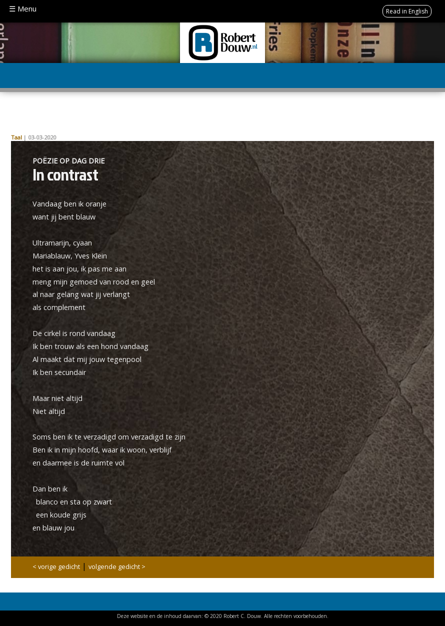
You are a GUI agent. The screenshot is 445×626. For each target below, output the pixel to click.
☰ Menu (22, 9)
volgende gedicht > (117, 566)
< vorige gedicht (56, 566)
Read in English (407, 11)
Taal (16, 137)
